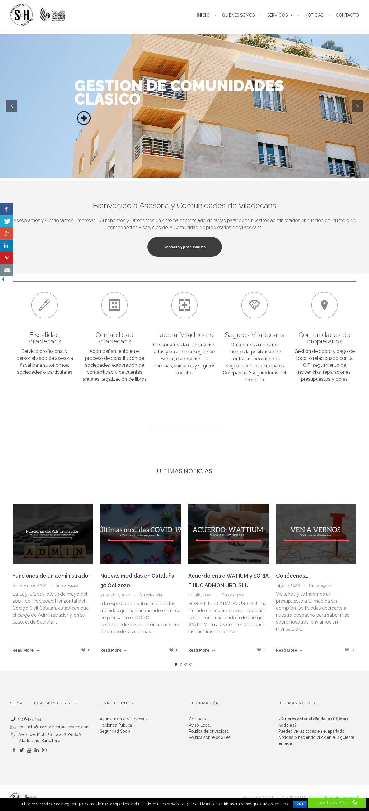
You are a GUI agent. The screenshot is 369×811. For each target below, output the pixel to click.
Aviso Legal (200, 725)
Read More (23, 650)
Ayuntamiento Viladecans (123, 719)
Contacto (197, 719)
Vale (299, 804)
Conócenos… (292, 576)
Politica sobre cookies (210, 737)
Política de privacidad (209, 731)
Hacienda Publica (116, 725)
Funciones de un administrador (51, 576)
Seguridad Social (115, 731)
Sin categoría (67, 585)
